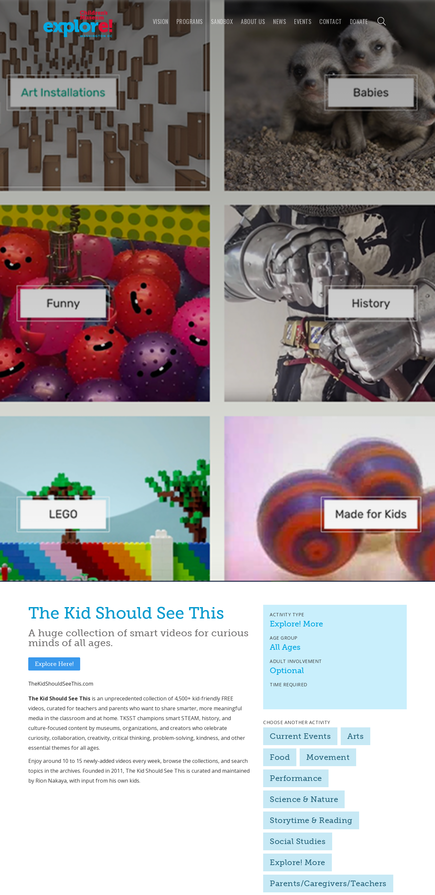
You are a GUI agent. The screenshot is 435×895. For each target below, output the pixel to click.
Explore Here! (54, 664)
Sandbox (222, 21)
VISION (161, 21)
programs (189, 21)
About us (253, 21)
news (279, 21)
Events (302, 21)
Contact (330, 21)
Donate (359, 21)
